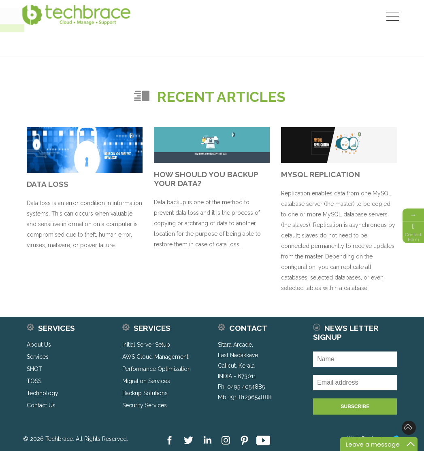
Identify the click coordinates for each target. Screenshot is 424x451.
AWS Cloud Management (155, 357)
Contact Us (41, 405)
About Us (39, 344)
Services (38, 357)
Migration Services (146, 381)
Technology (42, 393)
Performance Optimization (156, 369)
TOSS (34, 381)
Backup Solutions (145, 393)
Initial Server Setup (146, 344)
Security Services (144, 405)
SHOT (34, 369)
